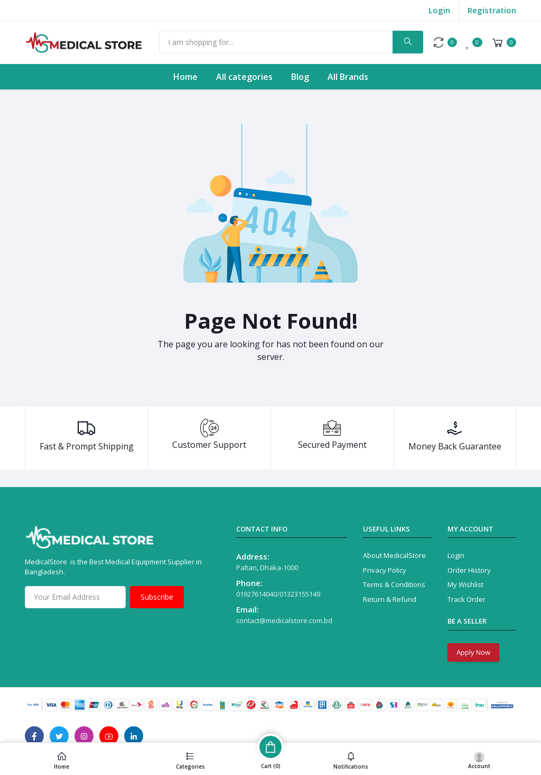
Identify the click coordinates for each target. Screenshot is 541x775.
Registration (492, 10)
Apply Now (473, 652)
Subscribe (157, 597)
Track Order (466, 599)
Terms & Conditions (394, 584)
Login (439, 10)
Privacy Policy (384, 570)
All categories (244, 77)
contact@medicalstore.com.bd (284, 620)
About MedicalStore (394, 555)
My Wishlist (465, 584)
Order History (469, 570)
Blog (300, 77)
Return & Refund (389, 599)
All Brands (348, 77)
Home (185, 77)
